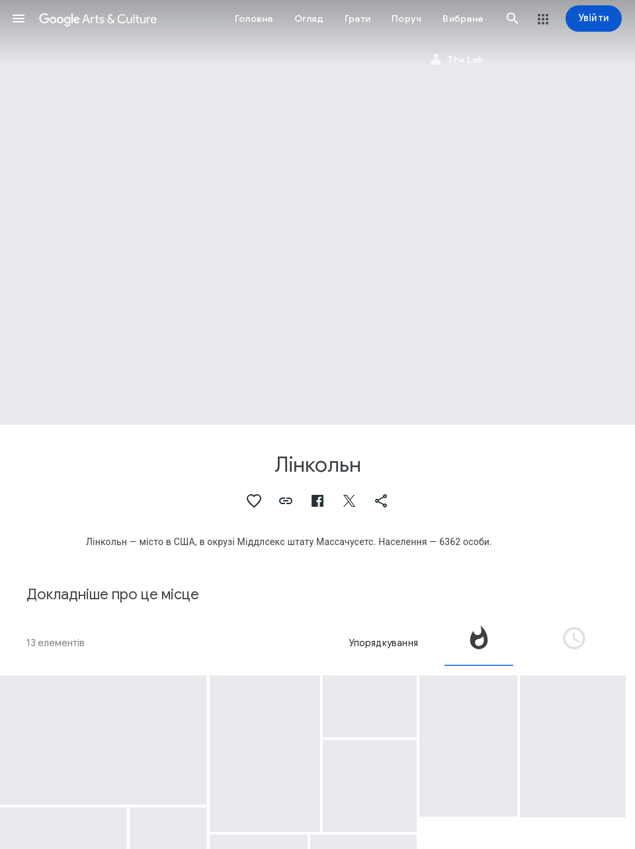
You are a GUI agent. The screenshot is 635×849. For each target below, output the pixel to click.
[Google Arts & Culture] (98, 18)
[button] (18, 18)
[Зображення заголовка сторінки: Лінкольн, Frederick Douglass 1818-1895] (317, 212)
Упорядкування (383, 643)
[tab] (478, 643)
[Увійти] (594, 18)
